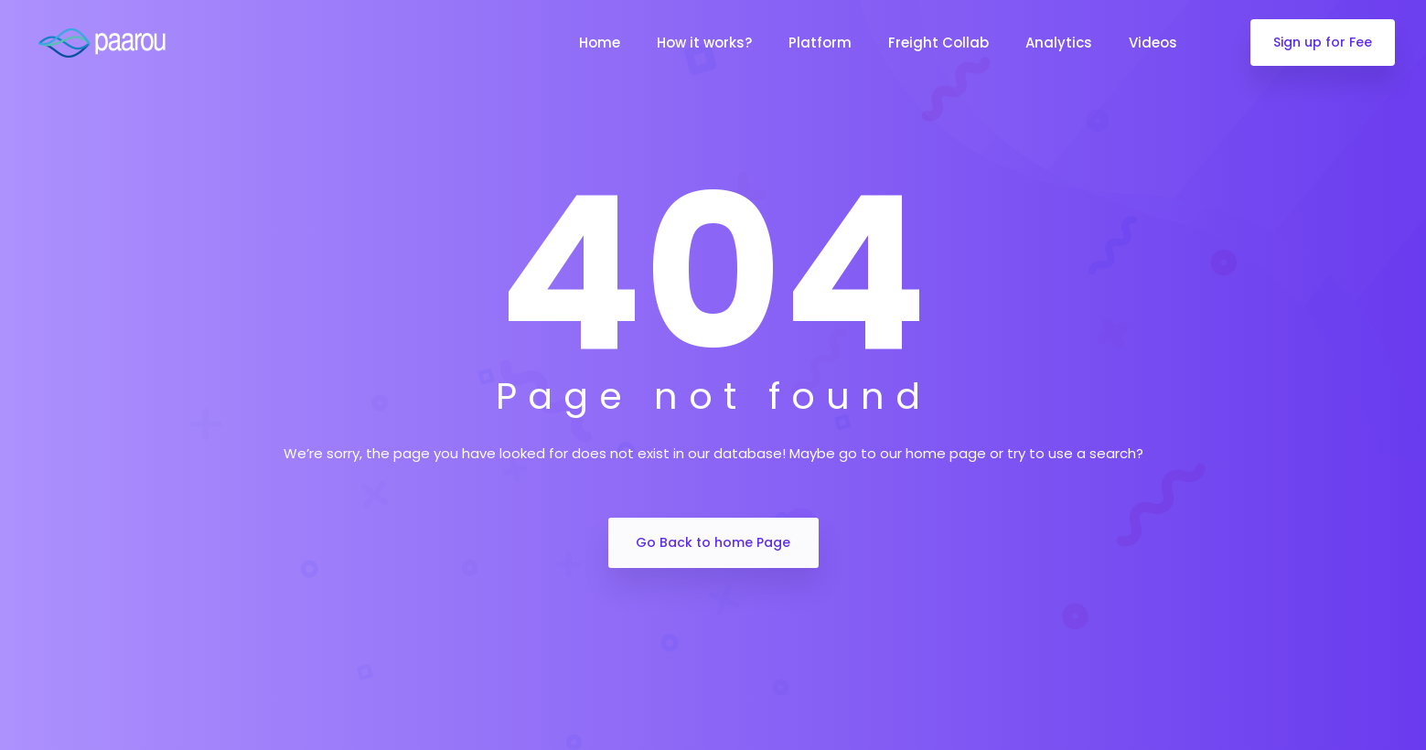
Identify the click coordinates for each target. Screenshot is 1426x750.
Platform (820, 42)
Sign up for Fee (1322, 42)
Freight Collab (938, 42)
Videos (1153, 42)
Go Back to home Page (713, 542)
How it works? (704, 42)
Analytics (1058, 42)
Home (599, 42)
